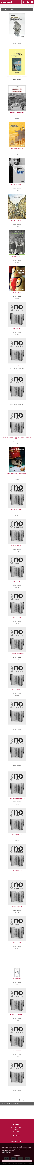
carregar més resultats (26, 1100)
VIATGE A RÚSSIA (17, 293)
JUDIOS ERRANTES (17, 870)
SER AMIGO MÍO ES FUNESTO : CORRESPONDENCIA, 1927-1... (17, 438)
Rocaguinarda (16, 1128)
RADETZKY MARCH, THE (17, 654)
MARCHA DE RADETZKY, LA (17, 1015)
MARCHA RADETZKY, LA (17, 184)
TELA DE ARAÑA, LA (17, 690)
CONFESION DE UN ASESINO (17, 798)
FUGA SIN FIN (17, 618)
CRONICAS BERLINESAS (17, 545)
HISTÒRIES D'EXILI (17, 257)
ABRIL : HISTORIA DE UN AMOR (17, 401)
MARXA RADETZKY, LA (17, 148)
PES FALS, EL (17, 329)
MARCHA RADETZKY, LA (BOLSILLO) (17, 473)
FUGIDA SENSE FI (17, 906)
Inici (16, 1130)
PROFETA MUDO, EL (17, 834)
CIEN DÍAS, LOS (17, 365)
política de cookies (6, 1152)
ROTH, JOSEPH (17, 43)
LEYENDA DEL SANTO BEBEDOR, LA (17, 76)
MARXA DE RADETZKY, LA (17, 762)
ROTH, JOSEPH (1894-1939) (16, 368)
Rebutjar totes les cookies (17, 1157)
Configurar (16, 1155)
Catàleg (16, 1132)
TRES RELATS (17, 40)
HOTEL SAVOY (17, 726)
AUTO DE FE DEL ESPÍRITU (17, 112)
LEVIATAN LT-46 (17, 1051)
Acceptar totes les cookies (17, 1160)
